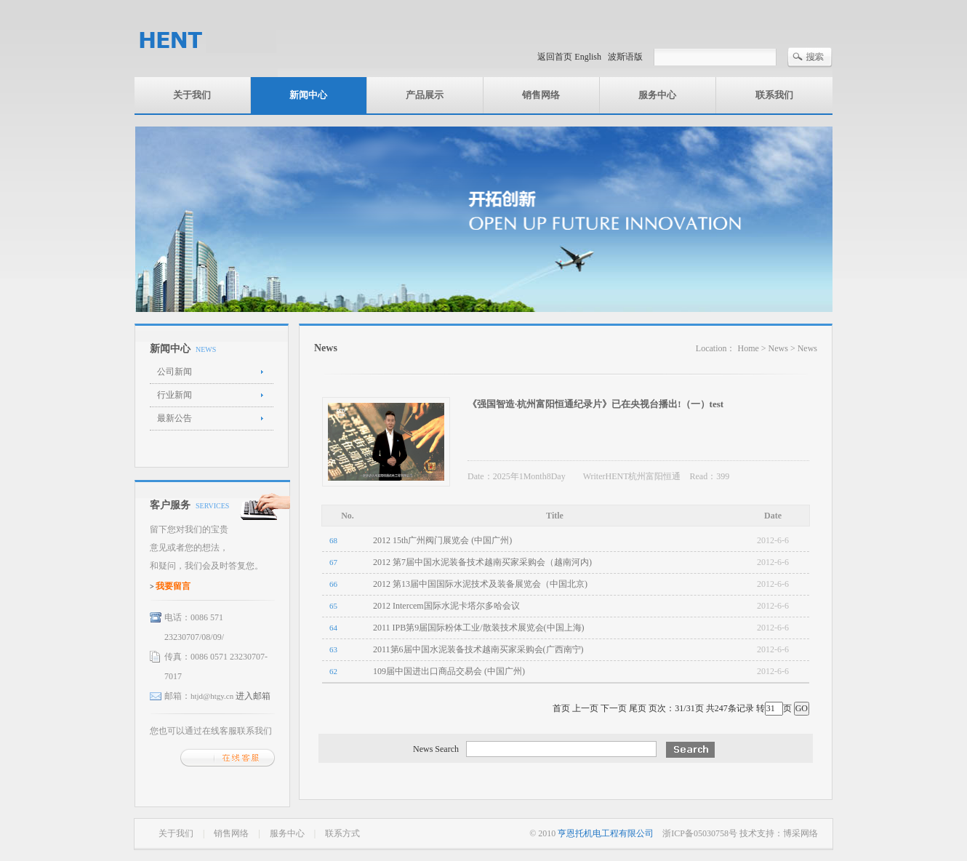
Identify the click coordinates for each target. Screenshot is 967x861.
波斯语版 (625, 57)
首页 (561, 708)
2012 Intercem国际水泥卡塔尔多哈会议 (446, 606)
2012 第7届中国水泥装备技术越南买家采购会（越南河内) (482, 562)
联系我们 (774, 94)
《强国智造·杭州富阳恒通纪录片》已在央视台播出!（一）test (595, 404)
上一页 (585, 708)
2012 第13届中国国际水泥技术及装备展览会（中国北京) (480, 584)
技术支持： (761, 833)
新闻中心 (308, 94)
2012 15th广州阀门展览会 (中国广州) (442, 540)
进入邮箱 (253, 696)
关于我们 (192, 94)
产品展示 (425, 94)
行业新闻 (174, 395)
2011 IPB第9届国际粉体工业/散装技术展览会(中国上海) (479, 627)
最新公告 (174, 418)
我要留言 (173, 586)
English (587, 57)
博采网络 (800, 833)
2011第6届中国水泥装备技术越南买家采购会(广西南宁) (478, 649)
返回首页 (554, 57)
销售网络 (541, 94)
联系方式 (342, 833)
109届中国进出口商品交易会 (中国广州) (449, 671)
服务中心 (657, 94)
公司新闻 (174, 372)
